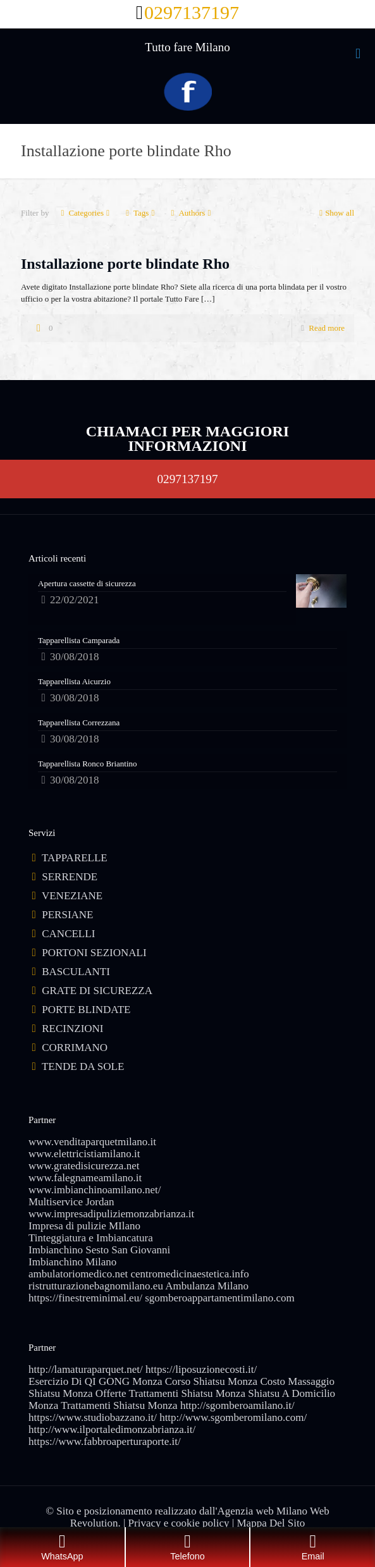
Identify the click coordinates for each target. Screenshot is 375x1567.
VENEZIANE (72, 896)
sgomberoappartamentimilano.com (220, 1298)
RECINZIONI (72, 1029)
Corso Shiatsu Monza (211, 1381)
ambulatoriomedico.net (78, 1274)
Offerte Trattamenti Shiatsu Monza (170, 1393)
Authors (190, 213)
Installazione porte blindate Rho (125, 263)
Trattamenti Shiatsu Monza (119, 1405)
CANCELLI (68, 934)
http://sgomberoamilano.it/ (237, 1405)
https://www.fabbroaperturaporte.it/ (104, 1441)
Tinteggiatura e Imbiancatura (90, 1238)
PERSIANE (67, 915)
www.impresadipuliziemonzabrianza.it (111, 1214)
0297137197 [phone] (191, 12)
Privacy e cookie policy (179, 1523)
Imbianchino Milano (72, 1262)
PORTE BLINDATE (86, 1010)
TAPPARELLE (75, 858)
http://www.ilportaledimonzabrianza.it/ (111, 1429)
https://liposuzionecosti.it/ (201, 1369)
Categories (85, 213)
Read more (327, 328)
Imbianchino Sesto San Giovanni (99, 1250)
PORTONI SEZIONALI (94, 953)
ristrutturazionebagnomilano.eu (95, 1286)
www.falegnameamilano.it (85, 1178)
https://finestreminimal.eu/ (85, 1298)
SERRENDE (69, 877)
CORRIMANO (75, 1048)
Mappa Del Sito (271, 1523)
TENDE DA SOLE (83, 1066)
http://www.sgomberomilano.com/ (233, 1417)
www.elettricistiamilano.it (84, 1154)
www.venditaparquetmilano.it (92, 1142)
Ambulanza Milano (207, 1286)
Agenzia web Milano (263, 1511)
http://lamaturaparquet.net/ (85, 1369)
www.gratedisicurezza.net (83, 1166)
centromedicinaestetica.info (189, 1274)
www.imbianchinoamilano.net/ (94, 1190)
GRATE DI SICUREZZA (97, 991)
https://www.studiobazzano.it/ (92, 1417)
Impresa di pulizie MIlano (84, 1226)
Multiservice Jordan (71, 1202)
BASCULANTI (76, 972)
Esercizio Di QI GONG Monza (95, 1381)
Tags (140, 213)
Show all (335, 213)
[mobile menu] (358, 54)
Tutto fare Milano (187, 47)
